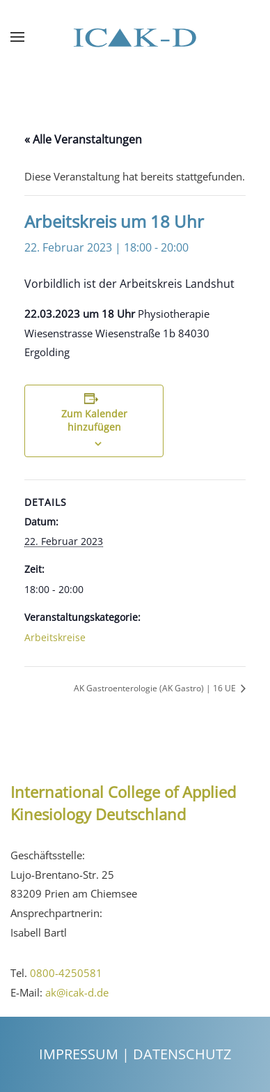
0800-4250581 (66, 973)
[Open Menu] (17, 37)
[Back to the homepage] (135, 37)
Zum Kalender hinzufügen (94, 420)
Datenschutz (182, 1054)
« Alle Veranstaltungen (83, 139)
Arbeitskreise (55, 637)
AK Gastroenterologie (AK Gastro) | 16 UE (156, 688)
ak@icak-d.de (77, 992)
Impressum (78, 1054)
